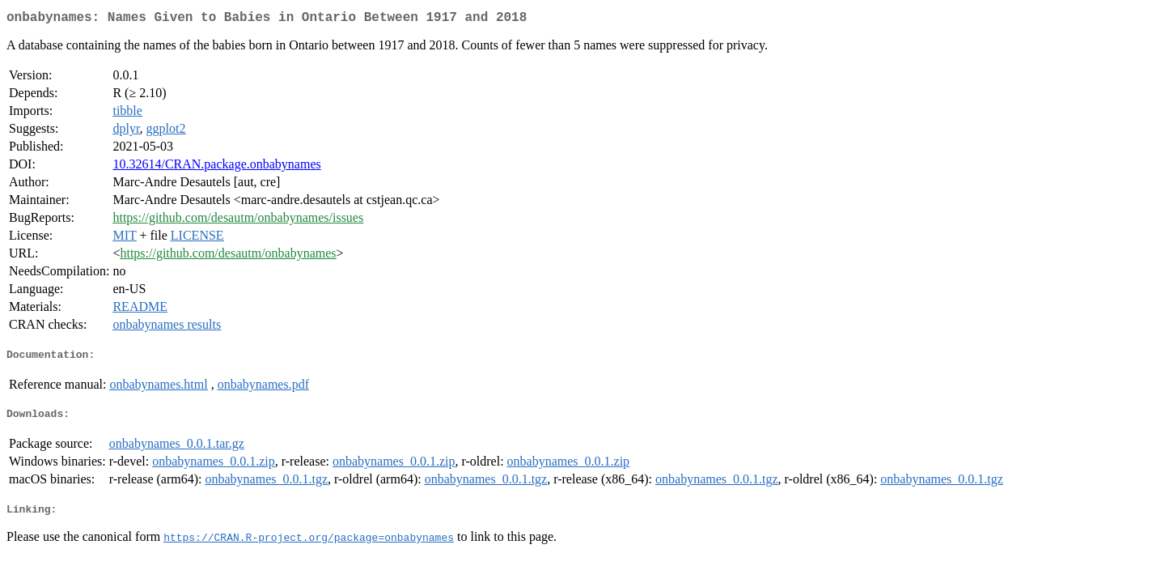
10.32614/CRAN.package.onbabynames (216, 167)
